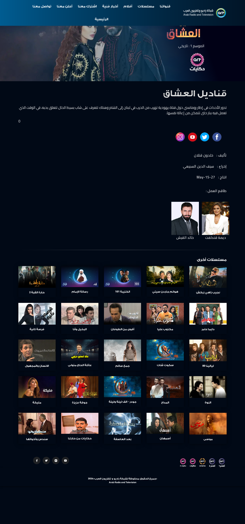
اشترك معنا (87, 6)
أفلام (128, 6)
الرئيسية (101, 19)
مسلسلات (146, 6)
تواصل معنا (42, 6)
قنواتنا (165, 6)
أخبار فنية (110, 6)
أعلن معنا (64, 6)
